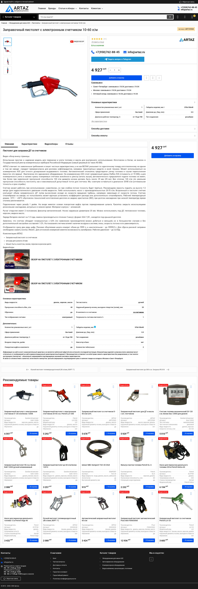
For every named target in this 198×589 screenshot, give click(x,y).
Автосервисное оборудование (113, 562)
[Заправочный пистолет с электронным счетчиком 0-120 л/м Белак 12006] (21, 398)
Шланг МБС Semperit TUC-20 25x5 (96, 465)
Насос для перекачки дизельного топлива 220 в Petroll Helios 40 (173, 466)
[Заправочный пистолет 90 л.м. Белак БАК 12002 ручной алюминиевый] (21, 451)
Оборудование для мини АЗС (112, 558)
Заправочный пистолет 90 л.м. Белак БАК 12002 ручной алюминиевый (20, 466)
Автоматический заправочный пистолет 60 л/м (99, 519)
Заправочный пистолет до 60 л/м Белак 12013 (60, 466)
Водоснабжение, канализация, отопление (117, 569)
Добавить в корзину (116, 78)
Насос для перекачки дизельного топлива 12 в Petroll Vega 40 (18, 519)
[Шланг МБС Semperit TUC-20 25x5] (99, 451)
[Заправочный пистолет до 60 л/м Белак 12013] (60, 451)
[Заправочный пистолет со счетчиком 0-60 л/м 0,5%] (99, 398)
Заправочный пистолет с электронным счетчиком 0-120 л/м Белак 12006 (20, 413)
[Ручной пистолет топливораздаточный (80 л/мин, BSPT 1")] (60, 504)
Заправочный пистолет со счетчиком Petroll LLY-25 (175, 519)
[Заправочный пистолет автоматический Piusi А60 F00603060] (138, 504)
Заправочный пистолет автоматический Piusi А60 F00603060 (138, 519)
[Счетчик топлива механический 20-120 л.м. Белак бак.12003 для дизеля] (176, 398)
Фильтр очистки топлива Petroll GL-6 (136, 465)
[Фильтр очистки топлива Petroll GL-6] (138, 451)
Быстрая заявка (145, 78)
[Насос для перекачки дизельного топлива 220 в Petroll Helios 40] (176, 451)
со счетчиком (138, 312)
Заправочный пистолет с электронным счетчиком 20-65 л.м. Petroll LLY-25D (59, 413)
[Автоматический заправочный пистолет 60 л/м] (99, 504)
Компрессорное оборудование (113, 565)
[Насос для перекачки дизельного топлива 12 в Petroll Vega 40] (21, 504)
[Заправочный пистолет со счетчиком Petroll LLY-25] (176, 504)
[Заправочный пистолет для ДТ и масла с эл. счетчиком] (138, 398)
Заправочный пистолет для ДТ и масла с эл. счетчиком (137, 413)
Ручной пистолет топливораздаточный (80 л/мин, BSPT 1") (59, 519)
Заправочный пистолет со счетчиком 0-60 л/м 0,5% (98, 413)
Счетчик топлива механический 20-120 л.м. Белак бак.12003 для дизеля (176, 413)
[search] (104, 16)
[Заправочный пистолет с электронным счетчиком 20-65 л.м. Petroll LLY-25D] (60, 398)
